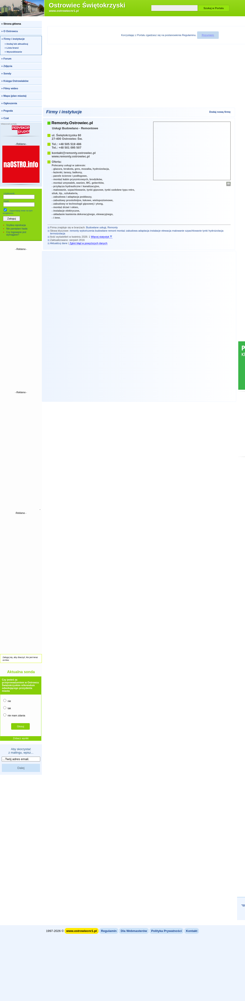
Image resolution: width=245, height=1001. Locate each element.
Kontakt (191, 931)
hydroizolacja (216, 230)
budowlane (101, 230)
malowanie (178, 230)
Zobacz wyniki (21, 738)
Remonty (113, 227)
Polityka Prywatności (166, 931)
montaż (121, 230)
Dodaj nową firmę (220, 111)
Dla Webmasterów (134, 931)
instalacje (155, 230)
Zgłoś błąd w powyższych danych (88, 243)
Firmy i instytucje (64, 111)
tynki (205, 230)
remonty (74, 230)
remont (112, 230)
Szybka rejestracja (16, 225)
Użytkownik (8, 193)
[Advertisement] (21, 320)
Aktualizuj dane (59, 243)
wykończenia (87, 230)
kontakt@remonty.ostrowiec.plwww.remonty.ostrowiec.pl (74, 154)
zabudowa (132, 230)
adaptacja (143, 230)
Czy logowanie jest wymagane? (16, 233)
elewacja (166, 230)
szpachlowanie (193, 230)
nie (7, 700)
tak (7, 708)
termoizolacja (57, 233)
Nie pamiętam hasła (16, 228)
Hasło (6, 201)
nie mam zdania (14, 715)
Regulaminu (189, 35)
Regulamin (108, 931)
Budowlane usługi (96, 227)
